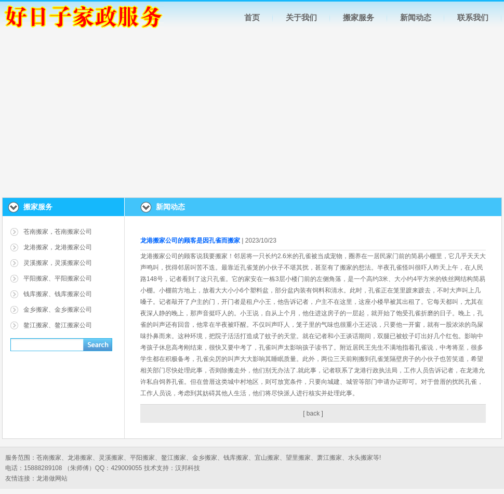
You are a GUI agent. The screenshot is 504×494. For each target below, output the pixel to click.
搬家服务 (358, 17)
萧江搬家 (329, 457)
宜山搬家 (267, 457)
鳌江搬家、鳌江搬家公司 (57, 325)
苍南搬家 (48, 457)
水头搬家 (360, 457)
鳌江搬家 (173, 457)
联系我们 (472, 17)
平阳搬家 (142, 457)
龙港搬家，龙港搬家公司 (57, 247)
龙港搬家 (80, 457)
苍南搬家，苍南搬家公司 (57, 231)
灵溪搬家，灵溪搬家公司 (57, 262)
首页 (252, 17)
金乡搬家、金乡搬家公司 (57, 309)
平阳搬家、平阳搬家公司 (57, 278)
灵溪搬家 (111, 457)
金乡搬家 (204, 457)
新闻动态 (415, 17)
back (313, 413)
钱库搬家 (235, 457)
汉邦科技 (187, 468)
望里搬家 (298, 457)
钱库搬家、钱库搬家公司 (57, 294)
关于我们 (301, 17)
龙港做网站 (52, 478)
